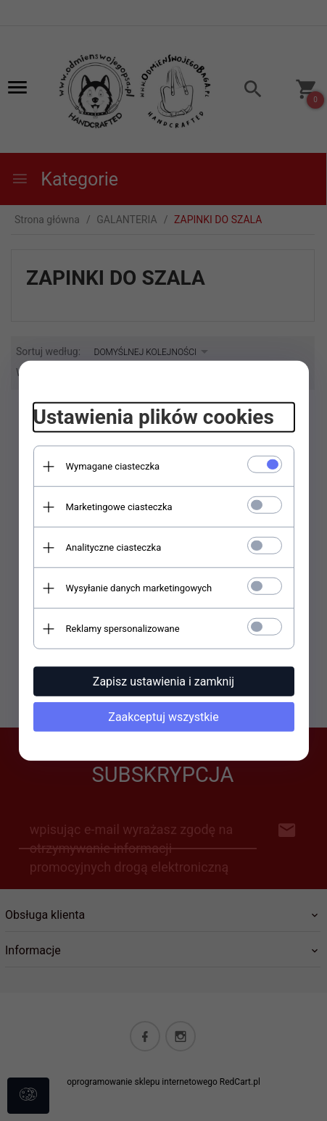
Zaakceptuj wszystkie (163, 717)
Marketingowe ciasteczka (119, 506)
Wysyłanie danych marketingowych (139, 588)
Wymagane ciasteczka (113, 466)
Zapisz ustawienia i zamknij (163, 681)
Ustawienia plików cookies (153, 417)
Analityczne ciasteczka (114, 547)
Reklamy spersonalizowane (123, 628)
